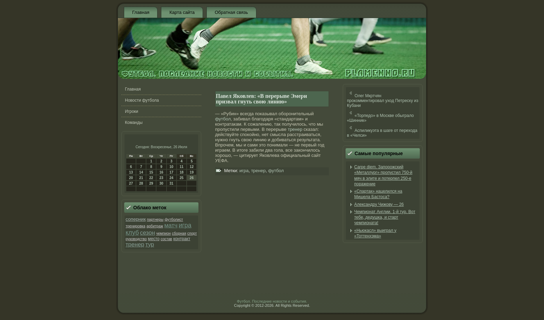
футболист (173, 219)
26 (192, 178)
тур (149, 244)
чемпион (163, 233)
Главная (140, 12)
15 (151, 172)
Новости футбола (142, 100)
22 (151, 178)
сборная (179, 233)
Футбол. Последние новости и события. (272, 301)
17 (171, 172)
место (153, 238)
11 (182, 167)
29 (151, 183)
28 (141, 183)
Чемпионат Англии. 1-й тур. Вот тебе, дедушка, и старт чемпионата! (384, 217)
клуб (132, 232)
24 (171, 178)
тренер (135, 244)
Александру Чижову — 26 (379, 204)
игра (185, 225)
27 (131, 183)
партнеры (155, 219)
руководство (136, 239)
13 (131, 172)
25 (182, 178)
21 (141, 178)
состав (166, 239)
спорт (192, 233)
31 (171, 183)
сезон (147, 232)
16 (161, 172)
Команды (134, 122)
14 (141, 172)
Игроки (131, 111)
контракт (181, 238)
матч (170, 225)
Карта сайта (181, 12)
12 (192, 167)
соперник (136, 219)
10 (171, 167)
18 (182, 172)
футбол (223, 118)
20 (131, 178)
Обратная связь (231, 12)
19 (192, 172)
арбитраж (154, 226)
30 (161, 183)
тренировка (135, 226)
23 (161, 178)
